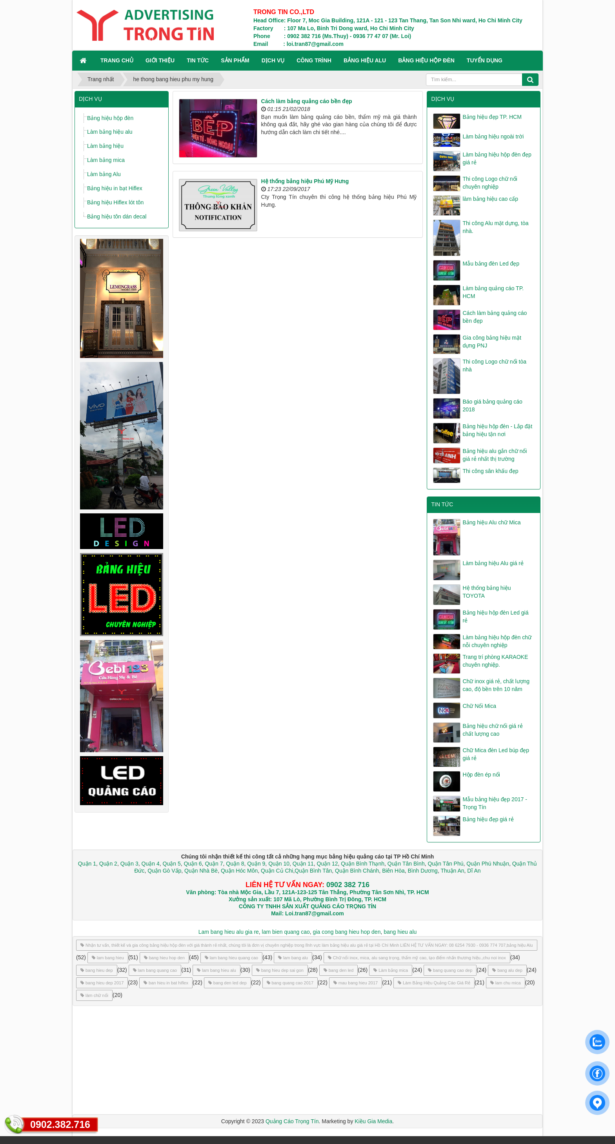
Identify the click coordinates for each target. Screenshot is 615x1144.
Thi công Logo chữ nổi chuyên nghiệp (489, 183)
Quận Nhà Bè (201, 871)
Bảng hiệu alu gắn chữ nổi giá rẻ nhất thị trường (494, 455)
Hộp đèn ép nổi (481, 774)
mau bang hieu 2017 (355, 982)
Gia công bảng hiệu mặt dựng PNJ (491, 342)
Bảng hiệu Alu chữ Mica (491, 522)
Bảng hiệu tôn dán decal (116, 216)
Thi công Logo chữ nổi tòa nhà (494, 365)
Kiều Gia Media (373, 1121)
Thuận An (452, 871)
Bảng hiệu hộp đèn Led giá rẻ (495, 616)
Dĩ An (473, 871)
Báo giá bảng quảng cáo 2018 (492, 405)
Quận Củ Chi (277, 871)
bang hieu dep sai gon (280, 970)
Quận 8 (235, 863)
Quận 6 (192, 863)
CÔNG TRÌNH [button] (314, 60)
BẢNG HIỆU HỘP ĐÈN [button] (426, 60)
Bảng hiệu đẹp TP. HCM (491, 117)
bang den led (339, 970)
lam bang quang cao (155, 970)
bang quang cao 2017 (290, 982)
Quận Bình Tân (313, 871)
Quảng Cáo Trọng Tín (292, 1121)
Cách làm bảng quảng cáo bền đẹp (306, 101)
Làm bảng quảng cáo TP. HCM (493, 292)
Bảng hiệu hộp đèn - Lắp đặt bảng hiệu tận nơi (497, 430)
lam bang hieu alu (216, 970)
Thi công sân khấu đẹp (490, 471)
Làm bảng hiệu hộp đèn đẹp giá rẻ (496, 158)
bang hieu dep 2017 (102, 982)
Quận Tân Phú (445, 863)
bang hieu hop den (164, 957)
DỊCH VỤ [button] (273, 60)
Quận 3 (129, 863)
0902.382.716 (60, 1124)
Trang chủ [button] (116, 60)
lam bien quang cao (286, 932)
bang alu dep (507, 970)
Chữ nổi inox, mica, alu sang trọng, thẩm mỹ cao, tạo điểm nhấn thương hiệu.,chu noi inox (417, 957)
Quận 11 (303, 863)
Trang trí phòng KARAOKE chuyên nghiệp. (495, 661)
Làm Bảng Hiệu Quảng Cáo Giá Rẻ (434, 982)
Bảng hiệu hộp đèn (110, 118)
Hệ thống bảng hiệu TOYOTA (486, 592)
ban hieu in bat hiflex (166, 982)
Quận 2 (108, 863)
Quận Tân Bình (406, 863)
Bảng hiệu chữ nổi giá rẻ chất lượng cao (492, 730)
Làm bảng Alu (104, 174)
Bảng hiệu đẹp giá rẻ (487, 819)
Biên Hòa (392, 871)
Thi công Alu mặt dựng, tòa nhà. (495, 227)
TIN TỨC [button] (198, 60)
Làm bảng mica (106, 160)
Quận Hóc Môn (239, 871)
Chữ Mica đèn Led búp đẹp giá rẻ (495, 754)
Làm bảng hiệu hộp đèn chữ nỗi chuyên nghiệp (496, 641)
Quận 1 (87, 863)
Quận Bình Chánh (357, 871)
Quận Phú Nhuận (487, 863)
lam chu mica (505, 982)
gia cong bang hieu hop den (347, 932)
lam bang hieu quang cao (231, 957)
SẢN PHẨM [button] (235, 60)
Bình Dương (423, 871)
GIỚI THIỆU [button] (160, 60)
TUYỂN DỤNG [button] (484, 60)
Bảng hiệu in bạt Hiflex (114, 188)
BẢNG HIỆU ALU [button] (365, 60)
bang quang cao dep (450, 970)
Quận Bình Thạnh (362, 863)
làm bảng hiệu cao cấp (490, 199)
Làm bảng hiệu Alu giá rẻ (493, 563)
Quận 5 (172, 863)
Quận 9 (256, 863)
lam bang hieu (108, 957)
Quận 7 (214, 863)
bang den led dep (227, 982)
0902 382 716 (347, 885)
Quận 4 (151, 863)
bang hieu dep (96, 970)
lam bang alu (293, 957)
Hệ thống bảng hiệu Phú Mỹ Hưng (305, 181)
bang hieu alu (400, 932)
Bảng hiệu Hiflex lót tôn (115, 202)
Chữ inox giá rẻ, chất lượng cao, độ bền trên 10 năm (495, 685)
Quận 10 (278, 863)
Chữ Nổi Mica (479, 706)
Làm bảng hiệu (105, 146)
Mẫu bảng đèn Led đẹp (490, 263)
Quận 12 (326, 863)
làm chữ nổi (94, 995)
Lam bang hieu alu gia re (228, 932)
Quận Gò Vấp (164, 871)
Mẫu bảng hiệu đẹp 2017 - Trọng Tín (494, 803)
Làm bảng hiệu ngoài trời (493, 136)
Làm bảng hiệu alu (110, 132)
